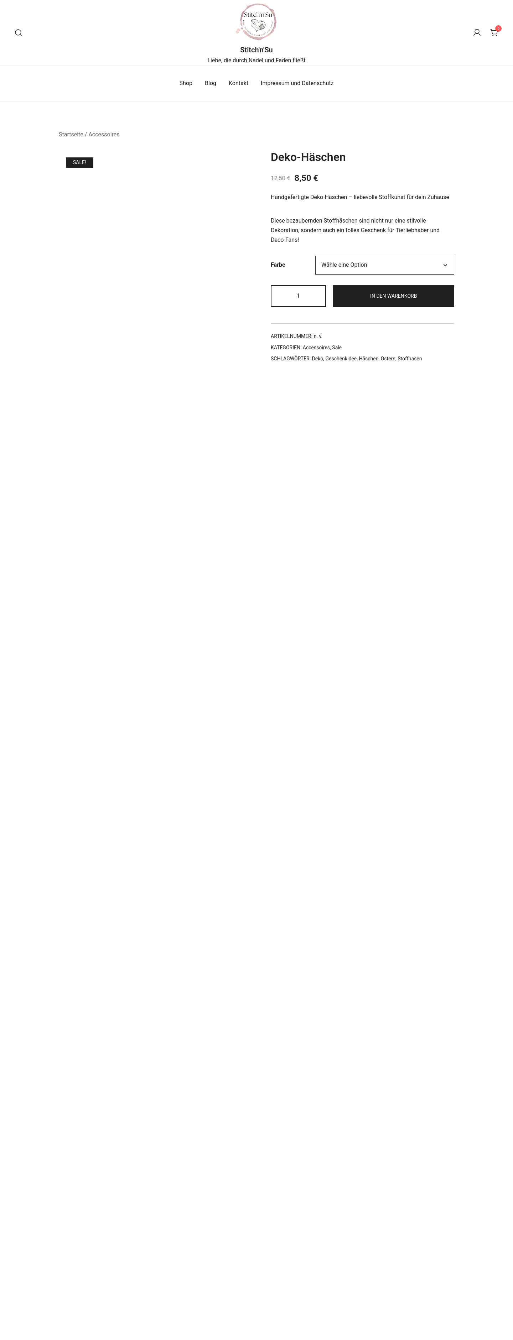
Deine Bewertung (96, 734)
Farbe (278, 264)
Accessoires (103, 134)
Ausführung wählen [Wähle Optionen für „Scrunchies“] (121, 1267)
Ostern (388, 358)
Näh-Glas (256, 1234)
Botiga (169, 1322)
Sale (337, 347)
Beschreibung (88, 437)
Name (82, 876)
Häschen (368, 358)
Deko (317, 358)
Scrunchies (121, 1234)
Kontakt (238, 83)
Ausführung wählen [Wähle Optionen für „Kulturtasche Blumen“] (392, 1267)
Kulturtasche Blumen (392, 1234)
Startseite (71, 134)
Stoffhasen (410, 358)
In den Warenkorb (393, 296)
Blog (210, 83)
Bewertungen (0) (252, 437)
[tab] (89, 438)
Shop (186, 83)
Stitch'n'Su (256, 50)
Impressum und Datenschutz (297, 83)
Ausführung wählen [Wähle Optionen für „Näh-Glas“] (257, 1267)
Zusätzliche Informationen (168, 437)
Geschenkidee (341, 358)
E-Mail (83, 919)
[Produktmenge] (298, 296)
